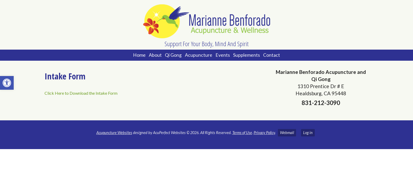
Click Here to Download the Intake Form (81, 93)
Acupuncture (198, 55)
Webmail (287, 132)
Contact (271, 55)
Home (139, 55)
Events (222, 55)
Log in (308, 132)
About (155, 55)
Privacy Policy (264, 132)
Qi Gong (173, 55)
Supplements (246, 55)
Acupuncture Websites (114, 132)
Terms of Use (242, 132)
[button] (7, 83)
